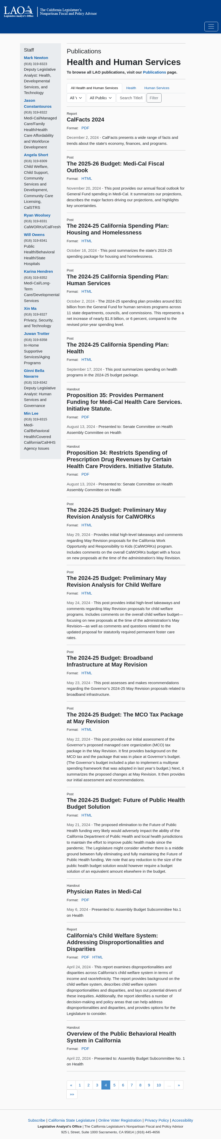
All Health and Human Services (94, 88)
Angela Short (36, 155)
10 (159, 1085)
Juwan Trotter (36, 333)
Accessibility (182, 1120)
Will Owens (34, 234)
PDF (85, 128)
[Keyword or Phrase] (131, 98)
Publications (154, 72)
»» (72, 1094)
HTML (86, 178)
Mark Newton (36, 57)
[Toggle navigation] (211, 27)
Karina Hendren (38, 271)
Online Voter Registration (120, 1120)
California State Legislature (72, 1120)
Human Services (156, 88)
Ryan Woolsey (37, 215)
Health (131, 88)
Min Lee (31, 413)
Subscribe (36, 1120)
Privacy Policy (157, 1120)
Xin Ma (30, 308)
